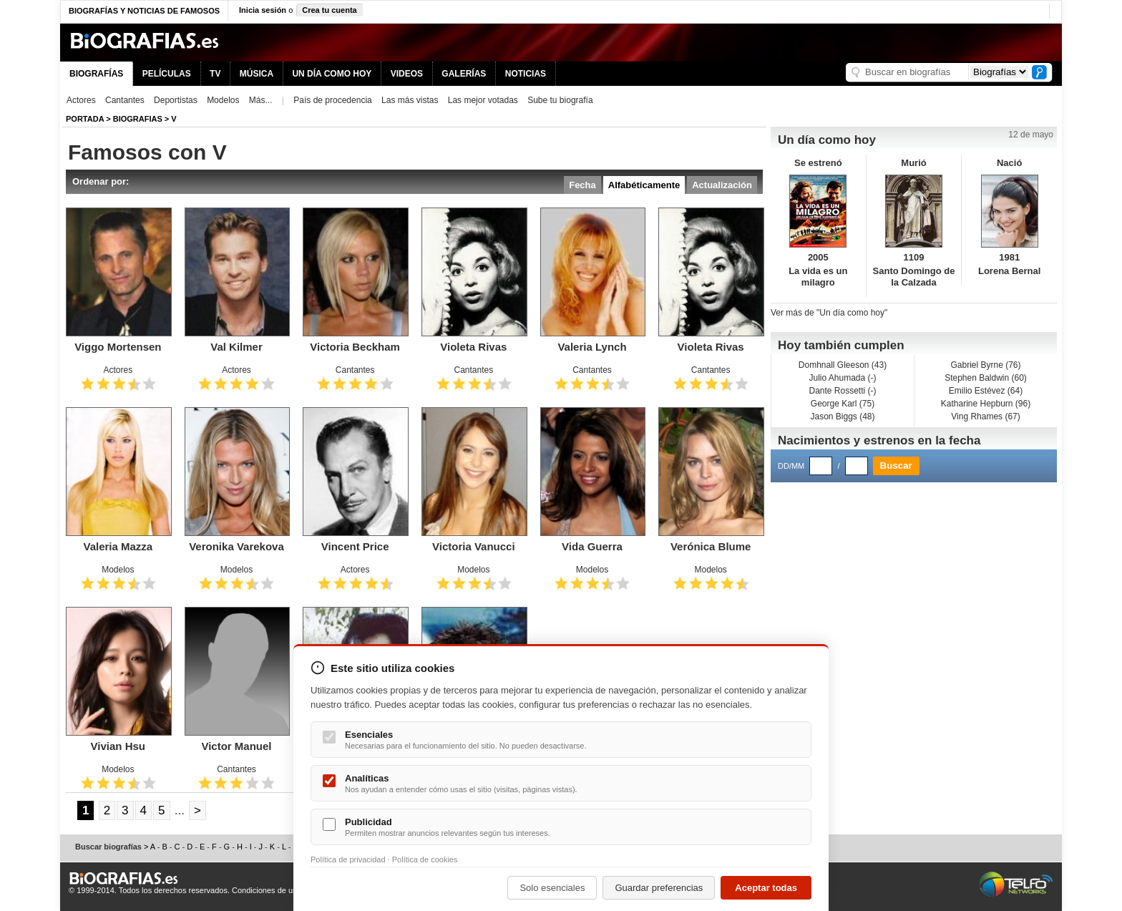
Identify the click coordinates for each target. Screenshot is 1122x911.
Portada (85, 119)
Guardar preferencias (659, 887)
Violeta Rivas (473, 347)
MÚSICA (256, 74)
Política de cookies (425, 859)
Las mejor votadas (483, 100)
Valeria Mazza (117, 546)
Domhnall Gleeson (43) (843, 365)
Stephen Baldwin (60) (986, 378)
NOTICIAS (525, 74)
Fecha (582, 185)
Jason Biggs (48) (842, 416)
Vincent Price (355, 546)
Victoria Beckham (355, 347)
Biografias (137, 119)
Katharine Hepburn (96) (985, 404)
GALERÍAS (464, 74)
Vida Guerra (592, 546)
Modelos (223, 100)
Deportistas (175, 100)
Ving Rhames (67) (985, 416)
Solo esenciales (552, 887)
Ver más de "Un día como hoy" (829, 313)
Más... (261, 100)
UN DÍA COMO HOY (331, 74)
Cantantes (125, 100)
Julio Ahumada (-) (842, 378)
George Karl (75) (842, 404)
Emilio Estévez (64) (986, 391)
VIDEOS (407, 74)
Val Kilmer (236, 347)
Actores (81, 100)
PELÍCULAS (166, 74)
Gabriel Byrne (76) (985, 365)
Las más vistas (409, 100)
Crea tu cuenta (329, 10)
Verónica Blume (710, 546)
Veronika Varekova (236, 546)
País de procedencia (332, 100)
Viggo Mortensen (117, 347)
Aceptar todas (766, 887)
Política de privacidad (348, 859)
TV (215, 74)
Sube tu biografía (559, 100)
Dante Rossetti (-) (842, 391)
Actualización (722, 185)
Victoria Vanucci (473, 546)
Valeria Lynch (591, 347)
